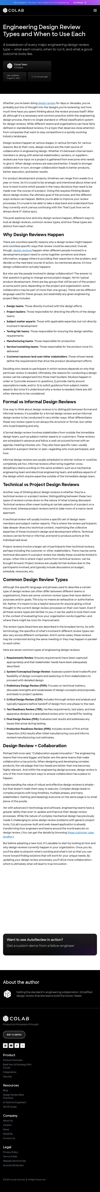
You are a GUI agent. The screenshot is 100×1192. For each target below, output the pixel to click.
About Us (8, 1120)
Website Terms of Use (14, 1161)
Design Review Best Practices (13, 1096)
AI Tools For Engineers (14, 1102)
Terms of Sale (10, 1156)
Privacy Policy (10, 1152)
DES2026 (8, 1134)
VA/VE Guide (10, 1106)
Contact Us (9, 1138)
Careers (7, 1125)
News (6, 1129)
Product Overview (13, 1060)
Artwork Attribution (13, 1165)
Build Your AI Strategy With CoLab (17, 1066)
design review (47, 103)
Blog (5, 1090)
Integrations (9, 1072)
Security (7, 1076)
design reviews (22, 250)
